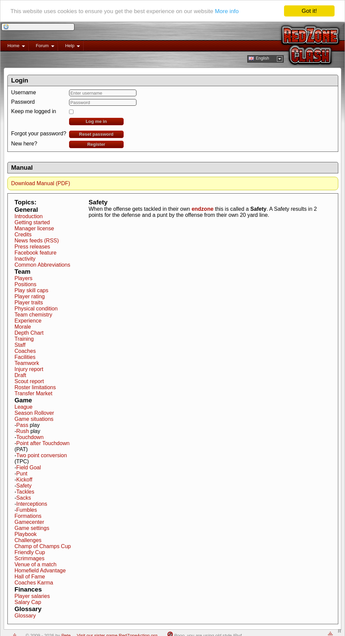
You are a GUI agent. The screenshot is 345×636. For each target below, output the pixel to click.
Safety (23, 486)
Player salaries (32, 596)
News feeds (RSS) (36, 240)
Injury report (28, 369)
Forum (41, 47)
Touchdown (29, 437)
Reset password (96, 134)
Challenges (27, 540)
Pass (22, 425)
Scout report (29, 381)
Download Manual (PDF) (40, 183)
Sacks (23, 498)
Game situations (34, 419)
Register (96, 144)
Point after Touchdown (42, 443)
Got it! (309, 11)
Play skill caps (31, 290)
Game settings (31, 528)
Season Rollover (34, 413)
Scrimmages (29, 558)
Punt (21, 473)
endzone (203, 209)
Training (24, 339)
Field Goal (28, 467)
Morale (22, 327)
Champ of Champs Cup (42, 546)
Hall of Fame (29, 576)
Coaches (25, 351)
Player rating (29, 296)
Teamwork (26, 363)
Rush (22, 431)
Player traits (28, 302)
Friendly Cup (29, 552)
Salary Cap (27, 602)
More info (227, 11)
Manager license (34, 228)
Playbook (25, 534)
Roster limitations (35, 387)
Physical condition (36, 308)
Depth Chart (28, 333)
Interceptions (31, 504)
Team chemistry (33, 314)
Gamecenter (29, 522)
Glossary (25, 615)
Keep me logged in (33, 111)
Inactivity (24, 259)
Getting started (32, 222)
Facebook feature (35, 253)
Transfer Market (33, 393)
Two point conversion (41, 455)
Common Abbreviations (42, 265)
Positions (25, 284)
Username (23, 92)
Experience (27, 321)
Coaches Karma (33, 582)
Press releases (32, 246)
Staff (20, 345)
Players (23, 278)
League (23, 407)
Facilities (24, 357)
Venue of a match (35, 564)
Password (23, 102)
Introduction (28, 216)
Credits (23, 234)
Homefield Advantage (40, 570)
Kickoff (24, 479)
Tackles (25, 492)
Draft (20, 375)
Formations (27, 516)
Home (12, 47)
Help (69, 47)
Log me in (96, 121)
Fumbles (26, 510)
